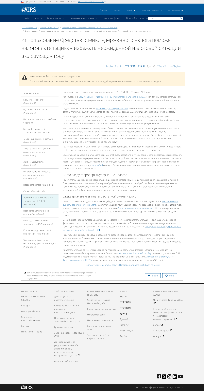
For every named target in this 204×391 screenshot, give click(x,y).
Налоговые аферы (96, 314)
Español (119, 66)
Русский (130, 10)
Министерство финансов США (167, 301)
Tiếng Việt (161, 66)
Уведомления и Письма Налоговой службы (98, 301)
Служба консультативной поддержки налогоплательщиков (66, 309)
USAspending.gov (162, 330)
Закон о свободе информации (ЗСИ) (69, 334)
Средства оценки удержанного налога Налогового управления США (111, 96)
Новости (116, 10)
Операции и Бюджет (31, 311)
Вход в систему (175, 10)
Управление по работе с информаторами (99, 337)
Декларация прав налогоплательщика (64, 298)
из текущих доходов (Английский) (112, 108)
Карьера (25, 305)
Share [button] (155, 275)
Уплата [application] (38, 18)
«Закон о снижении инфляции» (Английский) (38, 140)
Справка (103, 10)
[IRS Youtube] (180, 376)
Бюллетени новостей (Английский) (33, 101)
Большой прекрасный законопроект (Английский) (36, 131)
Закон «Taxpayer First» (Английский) (33, 163)
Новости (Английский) (49, 27)
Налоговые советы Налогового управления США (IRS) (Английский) (90, 27)
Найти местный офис (31, 331)
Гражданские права (63, 327)
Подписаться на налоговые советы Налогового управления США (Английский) (123, 265)
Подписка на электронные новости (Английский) (36, 212)
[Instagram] (169, 376)
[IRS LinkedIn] (175, 377)
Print (171, 275)
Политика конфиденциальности (152, 387)
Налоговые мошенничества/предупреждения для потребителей (37, 175)
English (109, 66)
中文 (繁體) (130, 66)
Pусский (124, 319)
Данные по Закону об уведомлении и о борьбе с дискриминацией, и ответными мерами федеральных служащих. (67, 348)
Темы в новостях (31, 93)
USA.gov (158, 324)
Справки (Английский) (34, 191)
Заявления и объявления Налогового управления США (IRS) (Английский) (39, 244)
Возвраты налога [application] (55, 18)
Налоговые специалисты (151, 10)
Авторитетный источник (66, 361)
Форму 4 (97, 165)
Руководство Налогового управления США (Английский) (38, 222)
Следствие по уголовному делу (99, 328)
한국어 (141, 66)
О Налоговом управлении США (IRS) (33, 298)
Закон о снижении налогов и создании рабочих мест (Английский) (37, 152)
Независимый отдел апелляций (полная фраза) (67, 320)
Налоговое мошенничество (100, 320)
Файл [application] (26, 18)
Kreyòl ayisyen (175, 66)
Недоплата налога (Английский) (38, 184)
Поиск (181, 18)
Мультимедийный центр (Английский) (35, 111)
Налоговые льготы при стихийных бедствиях (39, 121)
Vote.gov (158, 336)
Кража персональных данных (101, 309)
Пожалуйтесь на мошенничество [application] (142, 18)
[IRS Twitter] (164, 377)
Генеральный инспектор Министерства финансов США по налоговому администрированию (167, 314)
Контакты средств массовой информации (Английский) (37, 232)
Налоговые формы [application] (112, 18)
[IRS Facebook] (159, 376)
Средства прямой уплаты (134, 253)
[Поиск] (165, 18)
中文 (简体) (125, 302)
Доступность (176, 387)
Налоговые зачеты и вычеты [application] (83, 18)
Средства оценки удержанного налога (136, 208)
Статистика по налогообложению (30, 318)
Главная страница (29, 27)
